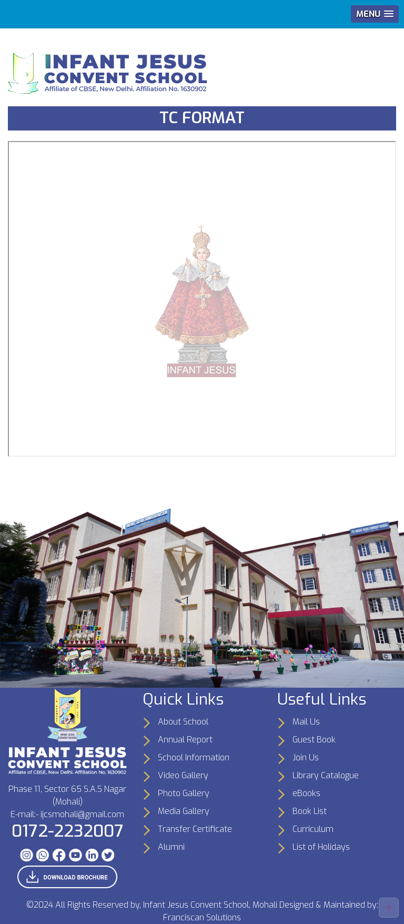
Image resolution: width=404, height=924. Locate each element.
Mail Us (306, 721)
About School (183, 721)
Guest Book (314, 739)
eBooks (306, 793)
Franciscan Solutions (202, 917)
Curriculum (313, 829)
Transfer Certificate (195, 829)
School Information (193, 757)
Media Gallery (183, 811)
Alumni (171, 846)
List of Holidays (321, 846)
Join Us (305, 757)
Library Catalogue (325, 775)
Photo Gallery (183, 793)
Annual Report (185, 739)
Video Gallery (183, 775)
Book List (309, 811)
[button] (375, 14)
